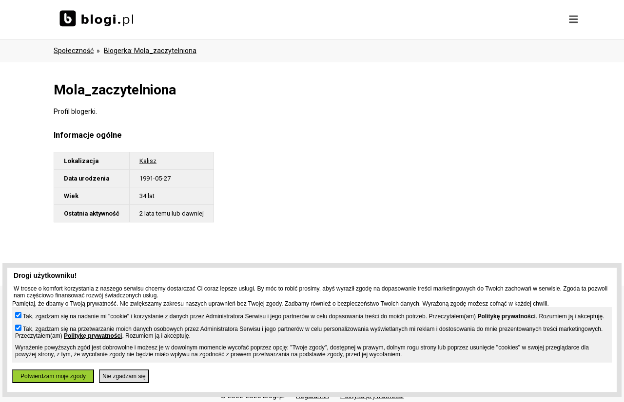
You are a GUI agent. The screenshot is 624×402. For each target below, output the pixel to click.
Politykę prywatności (506, 316)
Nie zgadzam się (124, 376)
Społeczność (74, 51)
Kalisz (147, 160)
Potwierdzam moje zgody (53, 376)
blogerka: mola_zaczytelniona (150, 51)
